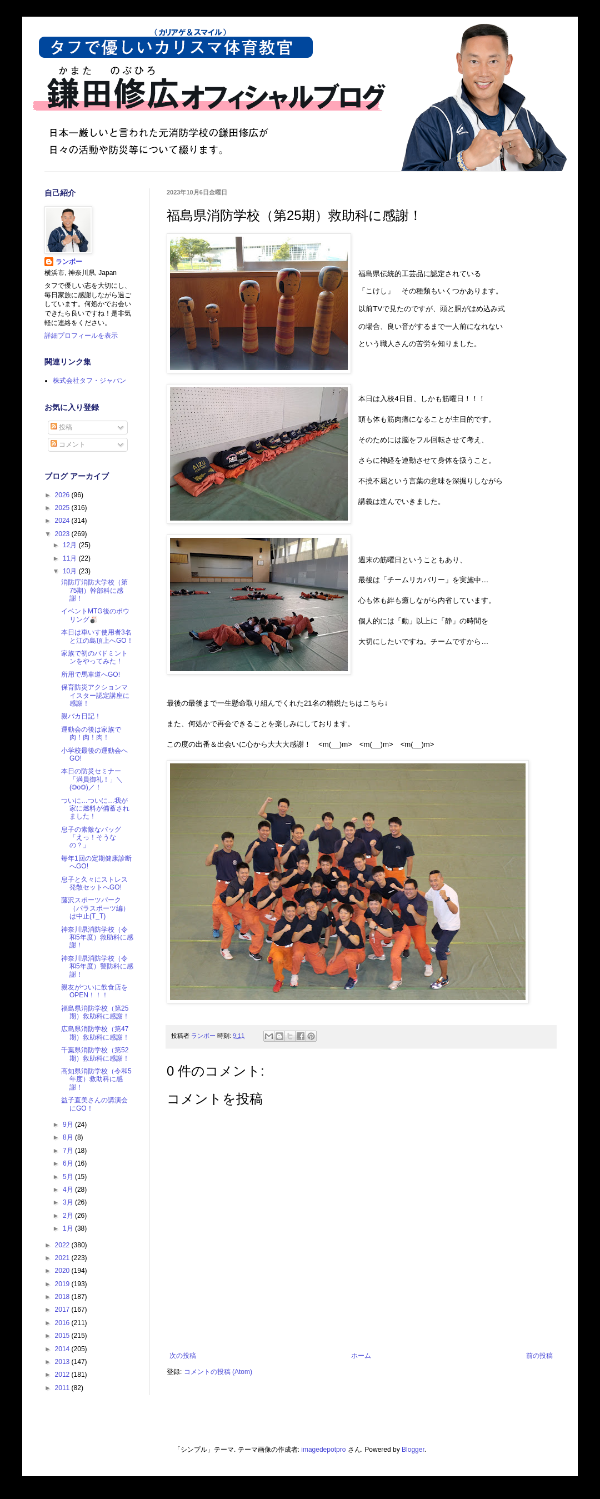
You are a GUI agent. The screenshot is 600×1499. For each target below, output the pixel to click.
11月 (71, 558)
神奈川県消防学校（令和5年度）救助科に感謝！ (97, 938)
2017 (63, 1309)
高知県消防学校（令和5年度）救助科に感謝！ (96, 1079)
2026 (63, 495)
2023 (63, 534)
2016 (63, 1323)
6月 (69, 1163)
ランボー (69, 262)
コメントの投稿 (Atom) (218, 1372)
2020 (63, 1271)
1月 (69, 1228)
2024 (63, 520)
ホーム (361, 1356)
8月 (69, 1137)
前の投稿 (539, 1356)
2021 (63, 1258)
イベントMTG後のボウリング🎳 (95, 615)
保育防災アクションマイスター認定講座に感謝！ (95, 695)
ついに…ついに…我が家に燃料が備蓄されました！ (95, 809)
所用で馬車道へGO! (90, 674)
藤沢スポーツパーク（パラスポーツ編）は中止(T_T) (95, 908)
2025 (63, 508)
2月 (69, 1216)
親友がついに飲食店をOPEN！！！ (94, 991)
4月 (69, 1189)
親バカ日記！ (81, 716)
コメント (68, 444)
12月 (71, 545)
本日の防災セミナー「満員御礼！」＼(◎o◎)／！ (92, 779)
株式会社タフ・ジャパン (89, 380)
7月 (69, 1151)
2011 (63, 1388)
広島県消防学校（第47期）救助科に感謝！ (95, 1033)
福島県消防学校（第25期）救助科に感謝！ (95, 1012)
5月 (69, 1177)
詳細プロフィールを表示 (81, 335)
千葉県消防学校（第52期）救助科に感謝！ (95, 1054)
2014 (63, 1349)
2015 (63, 1336)
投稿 (61, 427)
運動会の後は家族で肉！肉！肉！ (91, 733)
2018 (63, 1297)
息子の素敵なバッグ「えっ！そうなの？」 (91, 838)
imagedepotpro (323, 1449)
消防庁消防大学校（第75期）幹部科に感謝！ (94, 590)
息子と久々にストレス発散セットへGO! (94, 883)
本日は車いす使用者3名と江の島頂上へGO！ (97, 636)
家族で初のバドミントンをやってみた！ (94, 657)
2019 (63, 1284)
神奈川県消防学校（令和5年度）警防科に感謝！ (97, 966)
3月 (69, 1202)
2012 (63, 1374)
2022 (63, 1245)
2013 (63, 1362)
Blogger (413, 1449)
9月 (69, 1124)
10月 (71, 571)
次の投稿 (182, 1356)
